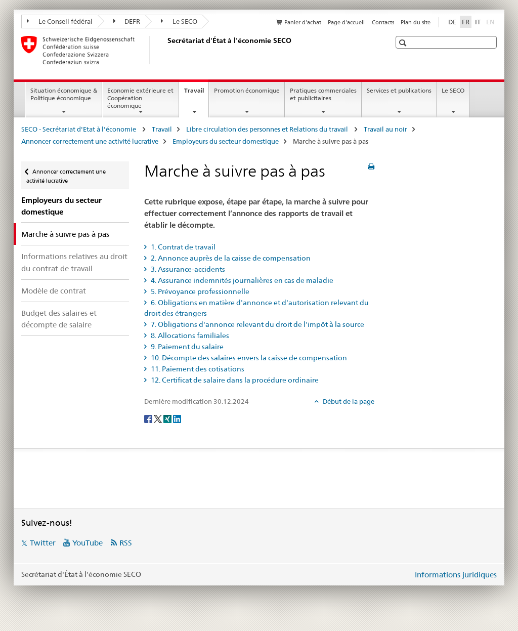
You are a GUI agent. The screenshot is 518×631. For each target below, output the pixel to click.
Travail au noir (385, 129)
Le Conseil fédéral (60, 21)
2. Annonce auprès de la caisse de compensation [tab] (230, 258)
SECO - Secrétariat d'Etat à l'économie (79, 129)
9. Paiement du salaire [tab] (186, 347)
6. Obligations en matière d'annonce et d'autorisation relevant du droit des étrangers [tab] (256, 308)
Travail (196, 93)
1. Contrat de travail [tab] (182, 247)
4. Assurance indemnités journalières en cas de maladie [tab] (241, 280)
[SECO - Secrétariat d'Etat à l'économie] (165, 50)
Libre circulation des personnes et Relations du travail (268, 129)
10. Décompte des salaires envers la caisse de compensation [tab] (248, 358)
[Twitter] (158, 418)
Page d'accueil (346, 22)
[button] (404, 42)
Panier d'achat (302, 22)
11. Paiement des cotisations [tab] (196, 369)
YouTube (87, 543)
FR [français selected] (465, 22)
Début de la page (347, 401)
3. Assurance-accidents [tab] (187, 269)
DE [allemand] (452, 22)
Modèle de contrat (53, 291)
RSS (125, 543)
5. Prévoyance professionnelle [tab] (199, 291)
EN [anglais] (491, 21)
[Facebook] (149, 418)
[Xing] (168, 418)
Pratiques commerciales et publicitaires (323, 94)
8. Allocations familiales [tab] (189, 335)
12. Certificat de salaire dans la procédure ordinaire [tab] (234, 380)
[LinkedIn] (177, 418)
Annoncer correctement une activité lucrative (89, 141)
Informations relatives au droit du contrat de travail (74, 262)
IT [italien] (478, 22)
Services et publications (399, 90)
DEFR (127, 21)
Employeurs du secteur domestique (225, 141)
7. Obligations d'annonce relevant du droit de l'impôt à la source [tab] (256, 324)
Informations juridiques (456, 574)
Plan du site (415, 22)
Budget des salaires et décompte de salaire (59, 318)
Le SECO (179, 21)
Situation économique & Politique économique (63, 94)
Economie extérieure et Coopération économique (140, 98)
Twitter (43, 543)
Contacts (383, 22)
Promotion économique (247, 90)
